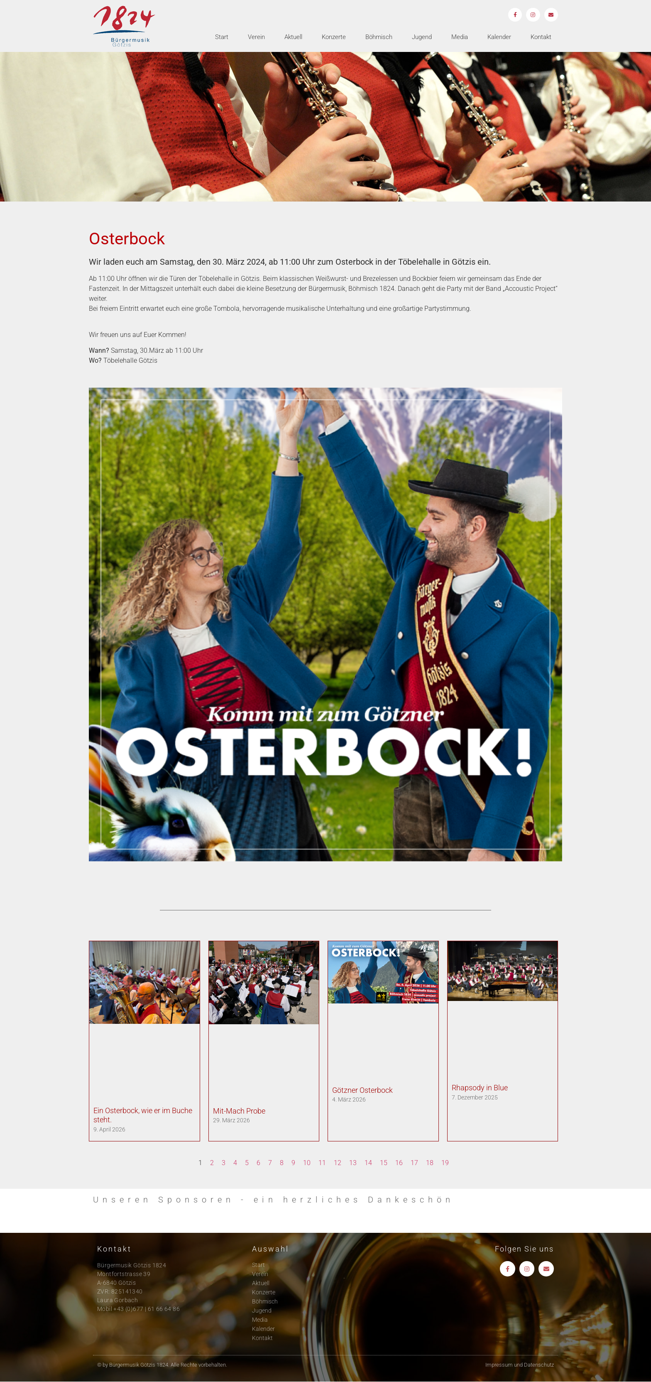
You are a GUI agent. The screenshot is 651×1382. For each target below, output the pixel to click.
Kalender (499, 38)
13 (353, 1163)
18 (429, 1163)
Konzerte (334, 38)
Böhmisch (378, 38)
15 (383, 1163)
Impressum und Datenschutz (519, 1365)
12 (337, 1163)
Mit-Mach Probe (239, 1111)
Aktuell (293, 38)
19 (445, 1163)
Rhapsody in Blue (480, 1087)
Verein (256, 38)
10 (307, 1163)
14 (368, 1163)
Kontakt (541, 38)
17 (414, 1163)
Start (221, 38)
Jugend (422, 38)
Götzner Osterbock (362, 1090)
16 (399, 1163)
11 (322, 1163)
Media (459, 38)
